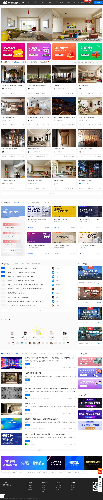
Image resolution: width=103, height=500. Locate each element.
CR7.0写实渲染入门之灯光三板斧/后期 (18, 297)
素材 (50, 2)
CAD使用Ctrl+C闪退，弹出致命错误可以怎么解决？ (21, 305)
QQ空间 (58, 489)
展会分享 (27, 364)
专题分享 (27, 379)
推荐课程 (16, 202)
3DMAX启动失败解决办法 (61, 219)
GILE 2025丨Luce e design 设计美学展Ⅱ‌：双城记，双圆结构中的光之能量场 (50, 388)
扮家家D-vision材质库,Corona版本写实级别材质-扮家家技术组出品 (25, 289)
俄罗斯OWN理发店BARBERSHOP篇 (38, 219)
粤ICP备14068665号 (20, 498)
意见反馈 (73, 487)
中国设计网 (68, 472)
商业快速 (4, 93)
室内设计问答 (13, 472)
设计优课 (4, 472)
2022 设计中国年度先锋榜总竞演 (36, 245)
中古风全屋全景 (83, 85)
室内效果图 (21, 472)
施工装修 (60, 353)
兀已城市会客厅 (58, 85)
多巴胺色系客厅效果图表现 (35, 180)
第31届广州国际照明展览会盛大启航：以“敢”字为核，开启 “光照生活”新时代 (50, 358)
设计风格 (51, 353)
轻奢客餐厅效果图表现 (8, 117)
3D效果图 (25, 202)
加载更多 (51, 193)
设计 (36, 2)
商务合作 (73, 489)
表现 (29, 2)
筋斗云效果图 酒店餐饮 (85, 180)
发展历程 (30, 485)
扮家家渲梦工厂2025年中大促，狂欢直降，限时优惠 (21, 272)
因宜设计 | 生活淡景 (59, 149)
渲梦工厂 (45, 472)
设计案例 (25, 62)
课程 (61, 2)
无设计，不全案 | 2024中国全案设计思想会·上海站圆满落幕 (45, 434)
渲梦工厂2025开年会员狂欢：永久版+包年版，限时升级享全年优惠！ (26, 284)
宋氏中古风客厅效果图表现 (86, 117)
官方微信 (58, 487)
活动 (43, 2)
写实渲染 (81, 93)
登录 (83, 2)
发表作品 (99, 2)
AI (56, 2)
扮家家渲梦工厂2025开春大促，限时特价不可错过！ (21, 280)
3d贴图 (52, 472)
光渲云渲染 (60, 472)
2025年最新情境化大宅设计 (34, 373)
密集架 (84, 472)
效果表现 (34, 62)
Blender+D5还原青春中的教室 (87, 245)
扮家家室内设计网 (11, 2)
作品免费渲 (44, 62)
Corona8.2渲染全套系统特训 (61, 245)
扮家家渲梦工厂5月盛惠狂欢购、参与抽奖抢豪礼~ (21, 276)
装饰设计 (77, 472)
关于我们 (30, 482)
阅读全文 (99, 284)
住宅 (29, 124)
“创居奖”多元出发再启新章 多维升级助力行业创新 (41, 419)
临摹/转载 (4, 124)
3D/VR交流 (25, 263)
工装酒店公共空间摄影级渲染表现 (37, 85)
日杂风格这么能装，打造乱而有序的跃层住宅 (39, 117)
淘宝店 (43, 485)
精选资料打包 (36, 263)
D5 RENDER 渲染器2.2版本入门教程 (89, 219)
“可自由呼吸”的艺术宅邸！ (9, 180)
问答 (68, 2)
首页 (23, 2)
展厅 (55, 93)
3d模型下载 (30, 472)
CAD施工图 (45, 202)
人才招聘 (30, 487)
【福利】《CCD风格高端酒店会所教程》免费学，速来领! (13, 85)
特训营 (43, 489)
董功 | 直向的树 (30, 404)
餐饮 (55, 124)
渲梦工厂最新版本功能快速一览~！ (17, 293)
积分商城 (65, 319)
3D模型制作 (35, 202)
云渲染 (38, 472)
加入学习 (13, 250)
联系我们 (30, 489)
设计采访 (27, 410)
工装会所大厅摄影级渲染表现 (9, 149)
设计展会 (24, 353)
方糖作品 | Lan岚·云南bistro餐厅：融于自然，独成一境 (65, 117)
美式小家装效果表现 (59, 180)
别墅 (3, 188)
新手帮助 (73, 485)
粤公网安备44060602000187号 (8, 498)
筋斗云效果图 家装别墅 (34, 149)
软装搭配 (33, 353)
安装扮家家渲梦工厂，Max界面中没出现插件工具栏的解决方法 (24, 301)
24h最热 (16, 263)
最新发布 (16, 62)
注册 (89, 2)
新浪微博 (58, 485)
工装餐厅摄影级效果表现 (85, 149)
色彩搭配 (42, 353)
